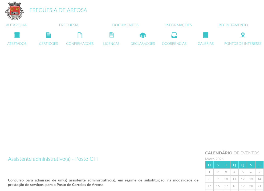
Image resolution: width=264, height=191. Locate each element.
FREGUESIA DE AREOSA (58, 10)
